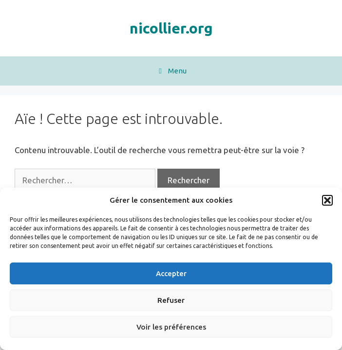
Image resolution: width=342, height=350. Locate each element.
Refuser (171, 300)
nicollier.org (171, 28)
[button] (327, 200)
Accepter (171, 273)
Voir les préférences (171, 327)
